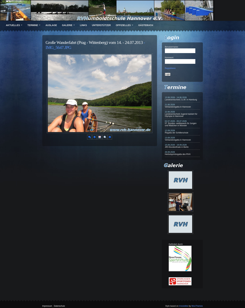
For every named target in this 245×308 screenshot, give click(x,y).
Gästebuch (145, 25)
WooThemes (197, 306)
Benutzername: (171, 47)
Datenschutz (59, 306)
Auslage (51, 25)
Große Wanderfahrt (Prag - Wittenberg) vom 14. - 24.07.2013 (94, 42)
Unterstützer (101, 25)
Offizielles (123, 25)
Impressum (47, 306)
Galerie (67, 25)
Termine (32, 25)
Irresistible (183, 306)
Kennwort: (169, 57)
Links (83, 25)
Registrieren (170, 68)
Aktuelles (13, 25)
